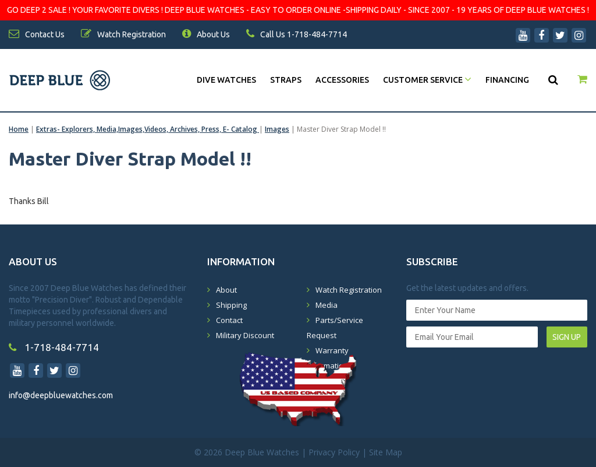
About (226, 290)
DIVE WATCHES (226, 80)
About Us (206, 34)
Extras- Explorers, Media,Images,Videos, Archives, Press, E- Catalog (147, 129)
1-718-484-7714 (54, 347)
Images (277, 129)
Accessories (342, 80)
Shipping (231, 305)
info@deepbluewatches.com (61, 395)
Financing (507, 80)
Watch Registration (348, 290)
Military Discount (245, 335)
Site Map (385, 452)
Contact (229, 320)
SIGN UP (566, 337)
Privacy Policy (334, 452)
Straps (285, 80)
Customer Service (427, 80)
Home (19, 129)
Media (326, 305)
